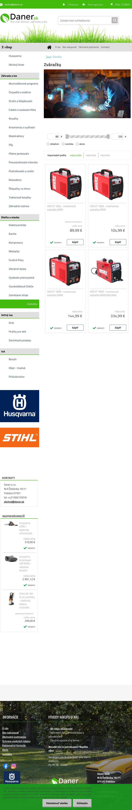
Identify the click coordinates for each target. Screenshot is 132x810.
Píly (11, 145)
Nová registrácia (94, 4)
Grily (11, 323)
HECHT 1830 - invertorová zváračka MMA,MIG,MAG (104, 293)
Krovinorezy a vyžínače (22, 127)
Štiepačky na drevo (19, 189)
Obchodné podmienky (89, 47)
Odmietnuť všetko (55, 803)
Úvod (48, 57)
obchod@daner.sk (14, 502)
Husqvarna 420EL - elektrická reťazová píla (25, 528)
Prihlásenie (71, 4)
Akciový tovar (16, 65)
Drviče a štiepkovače (20, 101)
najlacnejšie (75, 155)
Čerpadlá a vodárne (20, 92)
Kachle (12, 234)
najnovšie (105, 155)
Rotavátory (15, 180)
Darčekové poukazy (20, 340)
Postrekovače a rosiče (21, 171)
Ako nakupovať (70, 47)
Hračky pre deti (17, 331)
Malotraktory (16, 136)
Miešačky (14, 251)
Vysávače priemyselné (21, 277)
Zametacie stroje (18, 295)
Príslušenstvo (16, 377)
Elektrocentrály (17, 225)
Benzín (13, 359)
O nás (57, 47)
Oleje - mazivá (17, 368)
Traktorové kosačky (20, 197)
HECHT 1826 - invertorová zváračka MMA (104, 208)
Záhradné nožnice (19, 206)
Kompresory (16, 242)
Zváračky (32, 304)
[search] (115, 20)
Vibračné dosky (17, 269)
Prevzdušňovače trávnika (23, 162)
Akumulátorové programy (23, 83)
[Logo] (23, 20)
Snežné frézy (16, 260)
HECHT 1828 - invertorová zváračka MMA (61, 293)
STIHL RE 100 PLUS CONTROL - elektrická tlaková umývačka (27, 600)
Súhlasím (81, 803)
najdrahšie (91, 155)
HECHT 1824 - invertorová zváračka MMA (61, 208)
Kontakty (105, 47)
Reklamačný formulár (14, 745)
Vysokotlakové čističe (21, 286)
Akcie (5, 750)
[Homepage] (50, 47)
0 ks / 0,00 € (123, 4)
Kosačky (13, 118)
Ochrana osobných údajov (16, 741)
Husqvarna (15, 56)
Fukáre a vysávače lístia (22, 110)
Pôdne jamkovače (19, 153)
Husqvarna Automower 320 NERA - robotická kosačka (25, 563)
